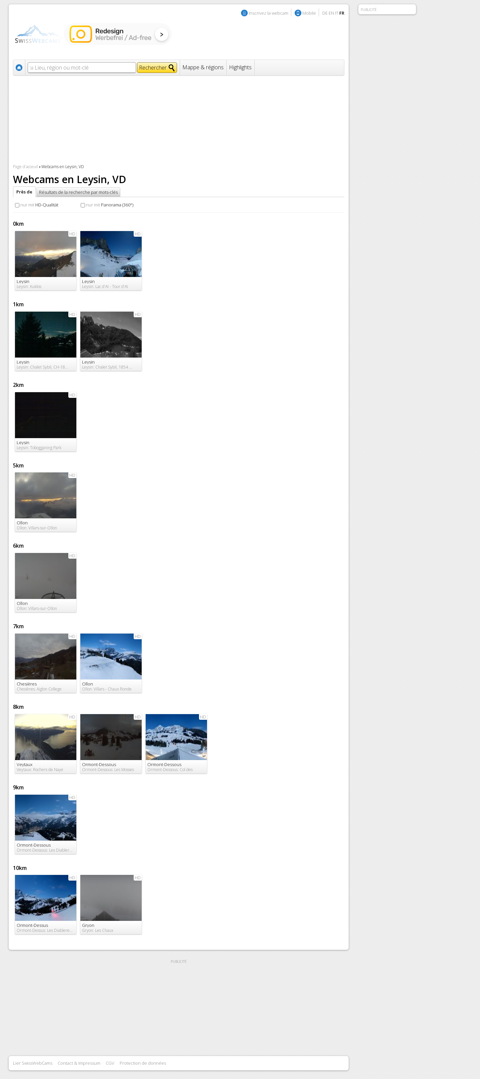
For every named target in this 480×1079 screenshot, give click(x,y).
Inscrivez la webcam (268, 13)
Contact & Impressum (79, 1063)
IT (336, 13)
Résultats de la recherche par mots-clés (78, 192)
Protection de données (143, 1063)
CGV (110, 1063)
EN (331, 13)
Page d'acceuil (25, 166)
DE (325, 13)
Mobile (309, 13)
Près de (24, 192)
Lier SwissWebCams (32, 1063)
